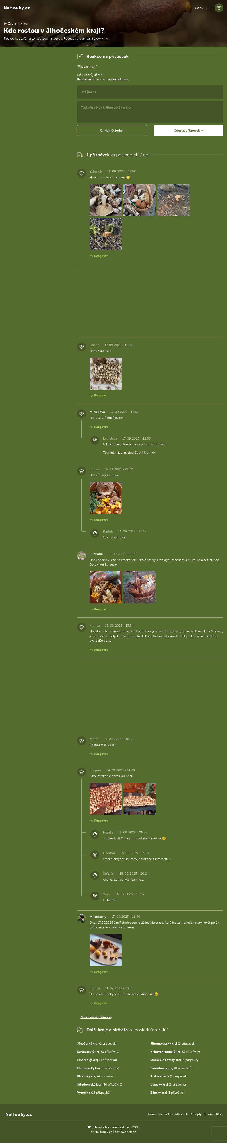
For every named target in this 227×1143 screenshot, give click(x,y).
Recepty (196, 1114)
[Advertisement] (37, 118)
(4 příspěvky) (96, 1076)
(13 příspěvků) (93, 1093)
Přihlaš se (84, 79)
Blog (219, 1114)
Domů (151, 1114)
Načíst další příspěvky (96, 1017)
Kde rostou (165, 1114)
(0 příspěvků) (98, 1052)
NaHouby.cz (17, 7)
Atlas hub (181, 1114)
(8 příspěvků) (168, 1084)
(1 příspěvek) (97, 1043)
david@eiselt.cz (125, 1132)
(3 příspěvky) (175, 1052)
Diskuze (208, 1114)
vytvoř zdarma (118, 79)
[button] (209, 7)
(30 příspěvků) (99, 1084)
